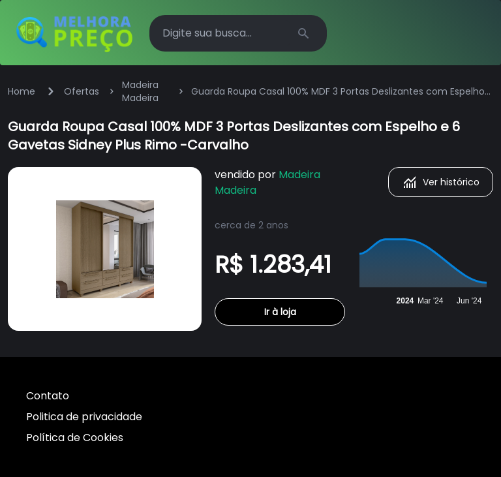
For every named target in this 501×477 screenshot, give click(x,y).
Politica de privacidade (84, 416)
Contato (47, 395)
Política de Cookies (74, 437)
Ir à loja (280, 311)
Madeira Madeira (140, 91)
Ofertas (81, 91)
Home (21, 91)
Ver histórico (440, 182)
